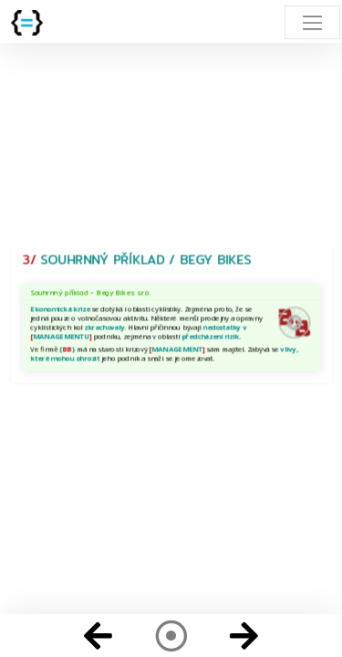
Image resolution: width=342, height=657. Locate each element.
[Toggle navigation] (312, 22)
